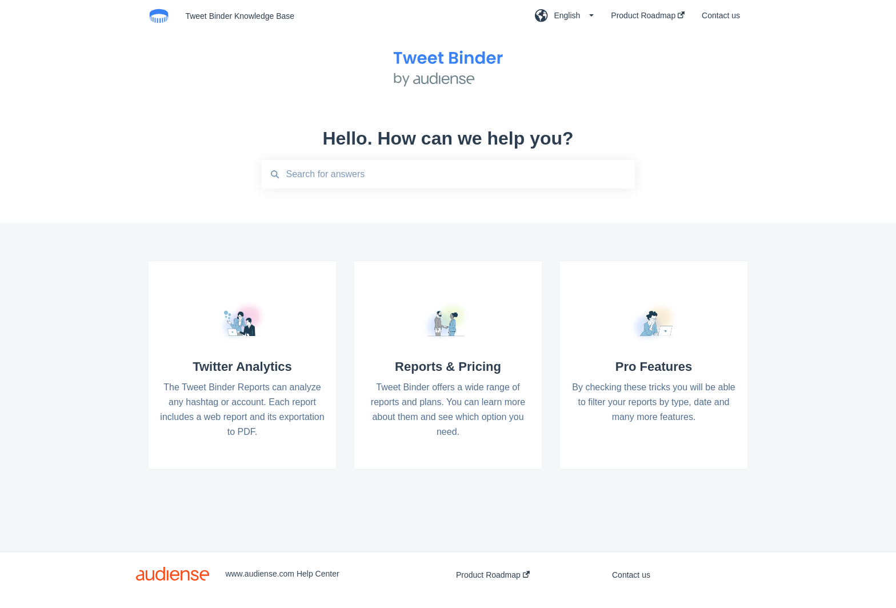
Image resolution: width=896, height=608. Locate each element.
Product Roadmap (493, 574)
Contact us (631, 574)
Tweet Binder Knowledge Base (239, 16)
